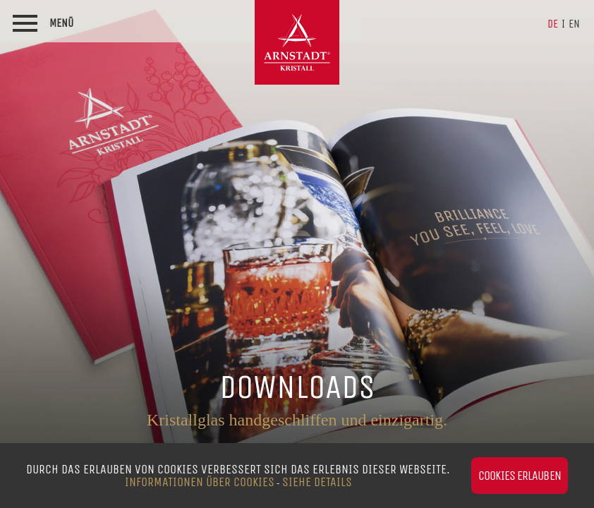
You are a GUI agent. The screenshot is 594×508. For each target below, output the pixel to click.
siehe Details (317, 482)
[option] (297, 254)
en (574, 23)
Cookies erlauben (519, 475)
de (552, 23)
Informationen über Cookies (199, 482)
